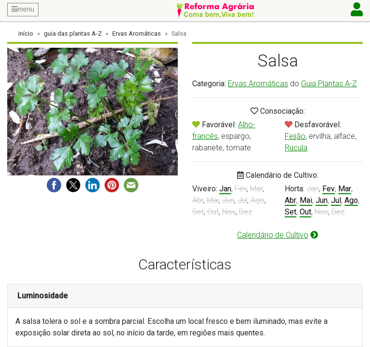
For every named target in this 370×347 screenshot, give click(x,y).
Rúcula (296, 147)
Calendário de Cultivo (277, 235)
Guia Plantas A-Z (329, 83)
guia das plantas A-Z (73, 33)
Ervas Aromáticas (136, 33)
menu (23, 9)
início (25, 33)
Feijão (295, 136)
